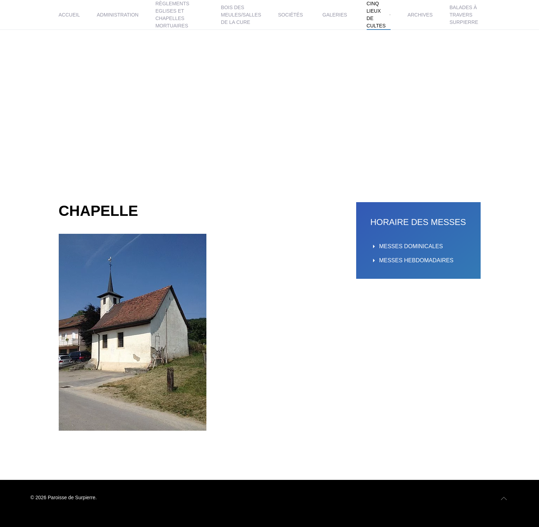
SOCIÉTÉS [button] (290, 15)
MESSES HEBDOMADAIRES (412, 260)
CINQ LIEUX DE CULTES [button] (379, 14)
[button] (504, 498)
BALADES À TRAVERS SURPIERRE (464, 15)
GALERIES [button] (334, 15)
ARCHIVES (420, 15)
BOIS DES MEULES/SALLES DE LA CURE (241, 15)
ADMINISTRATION (118, 15)
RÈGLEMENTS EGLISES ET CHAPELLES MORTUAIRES (172, 14)
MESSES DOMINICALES (406, 246)
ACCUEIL (69, 15)
